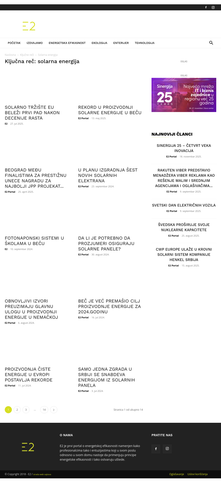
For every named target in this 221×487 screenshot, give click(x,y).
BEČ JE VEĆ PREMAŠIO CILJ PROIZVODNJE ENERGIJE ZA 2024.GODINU (109, 306)
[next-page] (53, 409)
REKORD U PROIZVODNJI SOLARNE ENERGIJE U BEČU (110, 109)
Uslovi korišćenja (197, 474)
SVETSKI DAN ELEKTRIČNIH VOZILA (184, 205)
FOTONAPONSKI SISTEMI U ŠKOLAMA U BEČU (34, 240)
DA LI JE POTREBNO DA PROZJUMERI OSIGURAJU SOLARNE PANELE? (106, 243)
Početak (14, 43)
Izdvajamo (35, 43)
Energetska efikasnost (67, 43)
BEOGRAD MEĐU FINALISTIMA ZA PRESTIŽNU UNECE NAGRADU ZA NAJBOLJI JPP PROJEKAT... (35, 178)
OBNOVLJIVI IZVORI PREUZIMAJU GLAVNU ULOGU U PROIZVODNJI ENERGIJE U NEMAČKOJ (31, 309)
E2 (6, 123)
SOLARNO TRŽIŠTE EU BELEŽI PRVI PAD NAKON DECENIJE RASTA (32, 112)
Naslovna (10, 55)
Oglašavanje (176, 474)
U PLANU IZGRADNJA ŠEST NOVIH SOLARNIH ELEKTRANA (107, 175)
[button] (211, 43)
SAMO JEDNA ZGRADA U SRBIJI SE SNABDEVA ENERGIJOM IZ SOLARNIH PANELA (106, 377)
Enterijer (121, 43)
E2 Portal (83, 118)
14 (44, 410)
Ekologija (99, 43)
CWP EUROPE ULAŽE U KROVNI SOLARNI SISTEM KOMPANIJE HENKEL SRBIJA (184, 254)
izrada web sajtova (42, 474)
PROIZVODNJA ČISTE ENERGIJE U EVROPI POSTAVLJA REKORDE (28, 374)
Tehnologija (145, 43)
